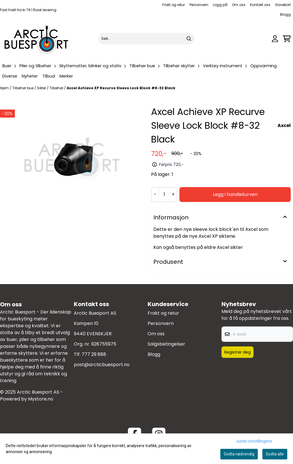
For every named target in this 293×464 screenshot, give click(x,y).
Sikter (42, 88)
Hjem (5, 88)
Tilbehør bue (23, 88)
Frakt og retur (173, 4)
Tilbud (48, 76)
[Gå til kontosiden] (275, 39)
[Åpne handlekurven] (286, 39)
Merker (66, 76)
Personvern (198, 4)
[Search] (189, 38)
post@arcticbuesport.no (102, 364)
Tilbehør (57, 88)
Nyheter (30, 76)
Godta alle (275, 454)
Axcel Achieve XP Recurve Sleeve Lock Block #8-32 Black (121, 88)
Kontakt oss (260, 4)
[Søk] (146, 38)
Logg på (220, 4)
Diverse (9, 76)
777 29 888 (94, 354)
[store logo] (36, 38)
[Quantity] (164, 194)
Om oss (239, 4)
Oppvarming (263, 66)
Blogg (285, 14)
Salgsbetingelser (166, 344)
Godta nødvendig (239, 454)
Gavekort (283, 4)
